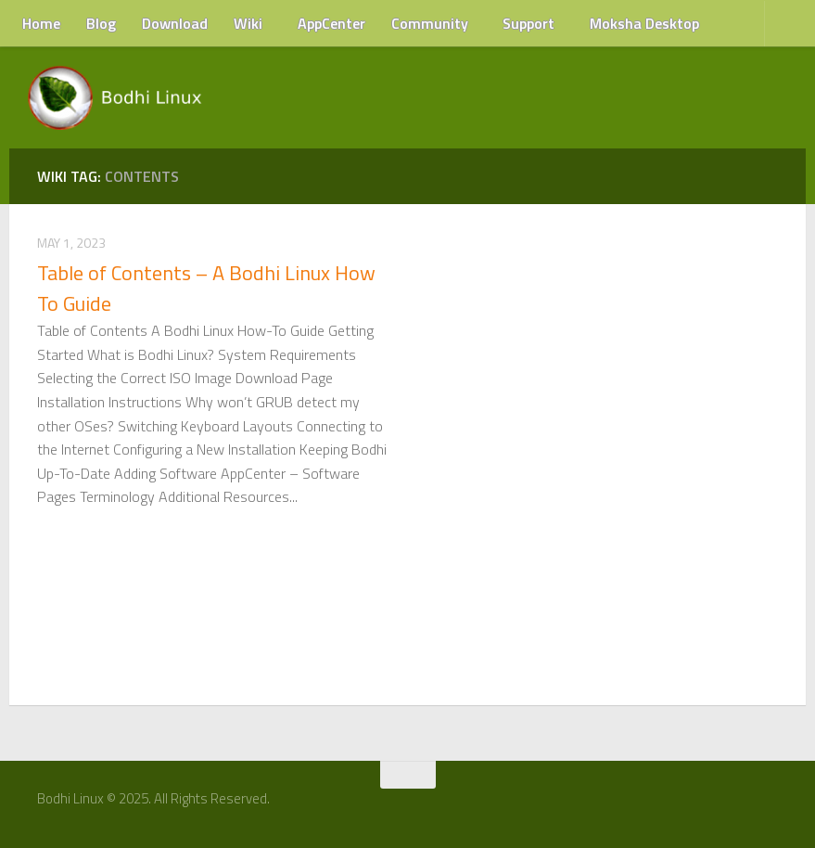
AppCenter (331, 23)
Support (528, 23)
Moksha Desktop (644, 23)
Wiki (248, 23)
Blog (101, 23)
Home (41, 23)
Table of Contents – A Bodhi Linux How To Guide (206, 288)
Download (175, 23)
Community (429, 23)
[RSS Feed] (775, 805)
